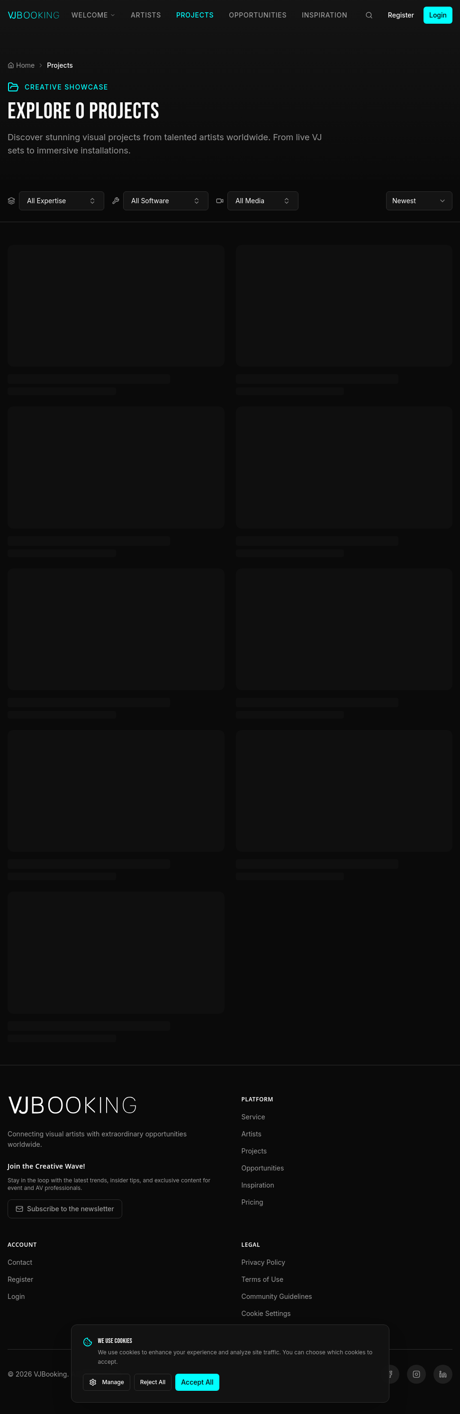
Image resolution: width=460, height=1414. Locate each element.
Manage (106, 1382)
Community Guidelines (277, 1296)
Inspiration (324, 15)
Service (253, 1117)
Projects (195, 15)
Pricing (252, 1202)
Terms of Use (263, 1279)
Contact (20, 1262)
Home (21, 65)
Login (438, 15)
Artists (146, 15)
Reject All (153, 1382)
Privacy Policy (264, 1262)
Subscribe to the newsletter (65, 1209)
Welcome (94, 15)
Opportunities (258, 15)
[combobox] (61, 200)
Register (401, 15)
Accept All (197, 1382)
